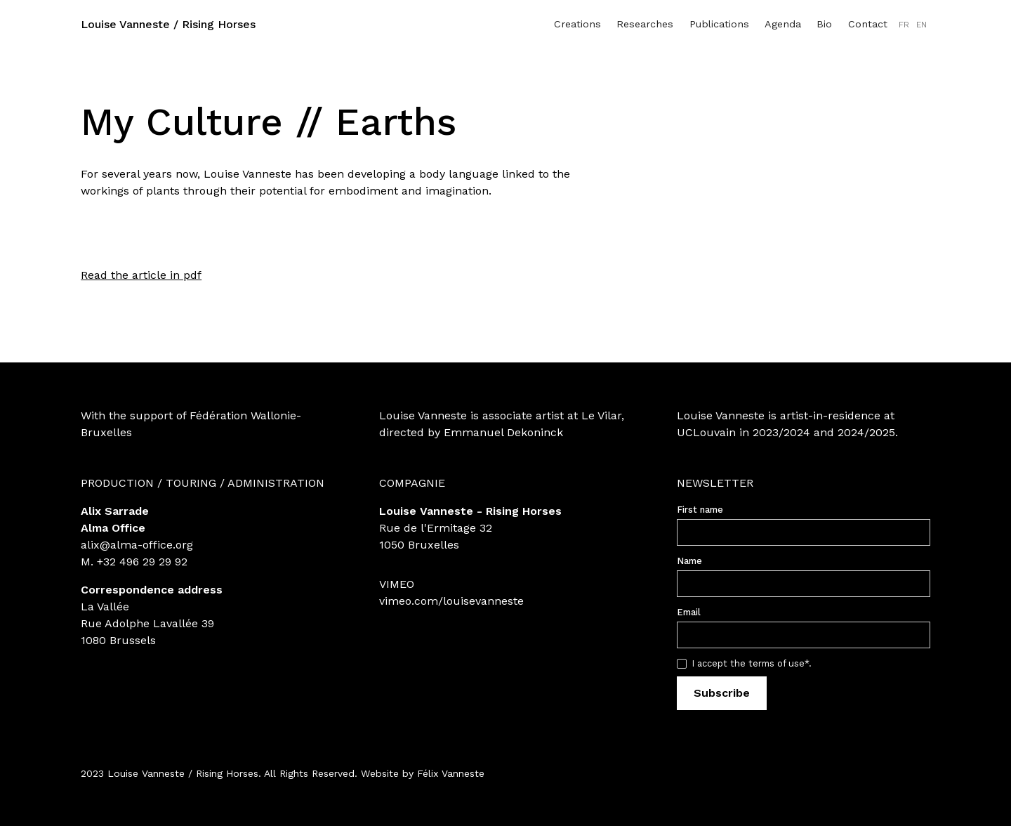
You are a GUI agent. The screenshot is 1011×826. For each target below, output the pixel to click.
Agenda (783, 23)
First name (700, 509)
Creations (577, 23)
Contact (867, 23)
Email (689, 612)
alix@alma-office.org (137, 544)
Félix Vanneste (450, 773)
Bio (824, 23)
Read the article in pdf (141, 275)
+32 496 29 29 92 (142, 561)
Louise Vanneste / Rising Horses (168, 24)
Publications (719, 23)
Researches (644, 23)
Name (689, 561)
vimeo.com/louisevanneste (451, 601)
